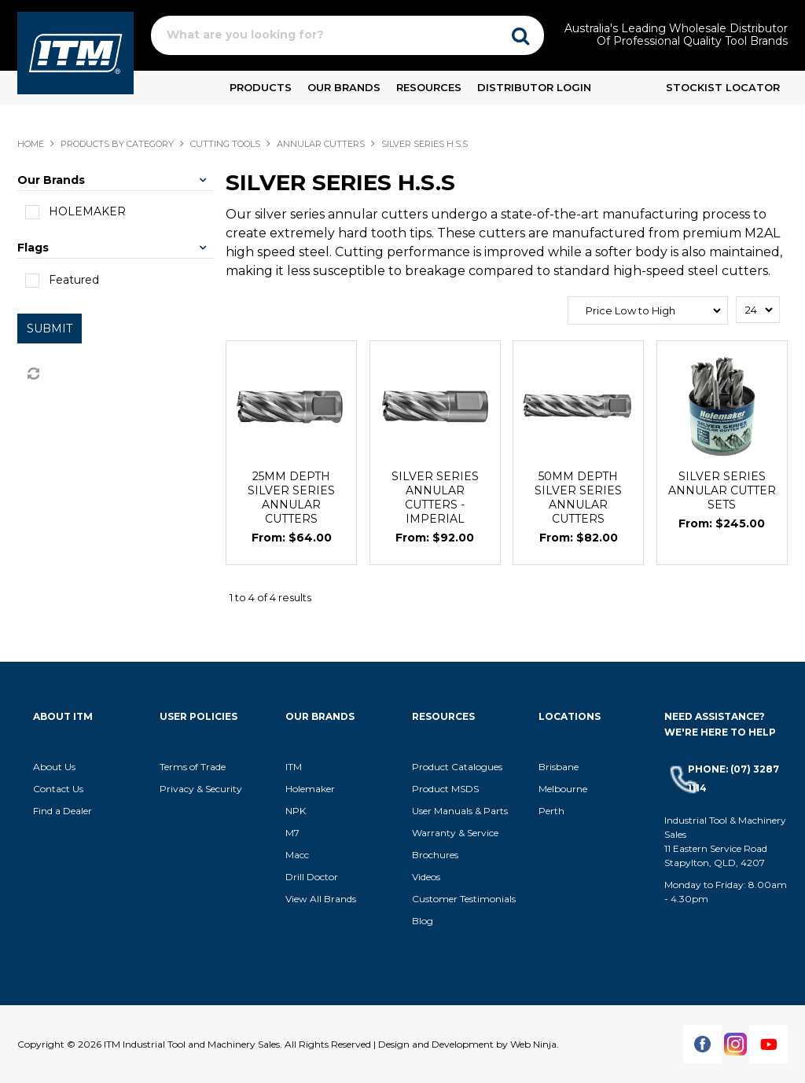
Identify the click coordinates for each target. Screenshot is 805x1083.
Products (261, 87)
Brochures (435, 855)
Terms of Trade (193, 767)
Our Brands (343, 87)
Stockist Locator (723, 87)
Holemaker (310, 789)
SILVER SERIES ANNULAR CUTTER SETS (722, 490)
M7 (292, 833)
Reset (32, 374)
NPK (295, 811)
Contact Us (58, 789)
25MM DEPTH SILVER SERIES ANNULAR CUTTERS (291, 497)
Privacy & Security (202, 789)
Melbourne (563, 789)
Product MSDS (445, 789)
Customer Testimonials (464, 899)
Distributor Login (534, 87)
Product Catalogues (457, 767)
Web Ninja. (534, 1044)
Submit (49, 328)
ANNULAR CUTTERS (321, 143)
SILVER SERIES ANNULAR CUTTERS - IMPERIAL (435, 497)
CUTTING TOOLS (225, 143)
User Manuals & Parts (460, 811)
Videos (426, 877)
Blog (422, 921)
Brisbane (559, 767)
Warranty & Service (455, 833)
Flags (33, 247)
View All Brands (320, 899)
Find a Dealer (62, 811)
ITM (293, 767)
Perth (551, 811)
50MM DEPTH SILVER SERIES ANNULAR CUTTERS (578, 497)
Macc (297, 855)
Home (30, 143)
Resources (428, 87)
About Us (54, 767)
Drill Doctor (311, 877)
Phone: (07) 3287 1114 (733, 778)
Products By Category (117, 143)
